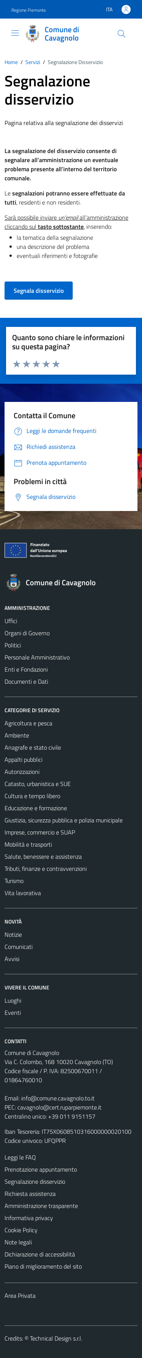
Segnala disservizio (39, 290)
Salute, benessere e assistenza (43, 856)
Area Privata (20, 1295)
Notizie (13, 934)
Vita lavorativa (23, 892)
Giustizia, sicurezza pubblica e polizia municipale (64, 820)
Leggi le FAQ (20, 1157)
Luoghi (13, 1000)
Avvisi (12, 958)
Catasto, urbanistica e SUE (38, 783)
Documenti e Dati (26, 681)
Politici (13, 645)
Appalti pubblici (23, 759)
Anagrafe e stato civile (33, 747)
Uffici (11, 620)
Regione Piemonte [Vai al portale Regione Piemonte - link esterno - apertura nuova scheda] (28, 10)
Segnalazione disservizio (35, 1181)
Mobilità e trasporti (28, 844)
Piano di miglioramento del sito (43, 1266)
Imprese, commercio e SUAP (40, 832)
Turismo (14, 880)
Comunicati (19, 946)
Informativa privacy (29, 1217)
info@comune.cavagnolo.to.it (58, 1098)
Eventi (13, 1012)
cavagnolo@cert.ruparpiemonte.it (59, 1107)
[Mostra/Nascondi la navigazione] (15, 33)
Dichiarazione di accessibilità (40, 1254)
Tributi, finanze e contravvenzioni (46, 868)
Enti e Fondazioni (26, 669)
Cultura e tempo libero (32, 795)
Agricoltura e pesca (28, 723)
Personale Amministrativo (37, 657)
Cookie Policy (21, 1230)
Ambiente (17, 735)
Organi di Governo (27, 633)
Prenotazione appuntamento (41, 1169)
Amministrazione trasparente (41, 1205)
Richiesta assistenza (30, 1193)
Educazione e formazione (36, 808)
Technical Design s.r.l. (56, 1338)
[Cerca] (121, 34)
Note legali (18, 1242)
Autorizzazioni (22, 771)
